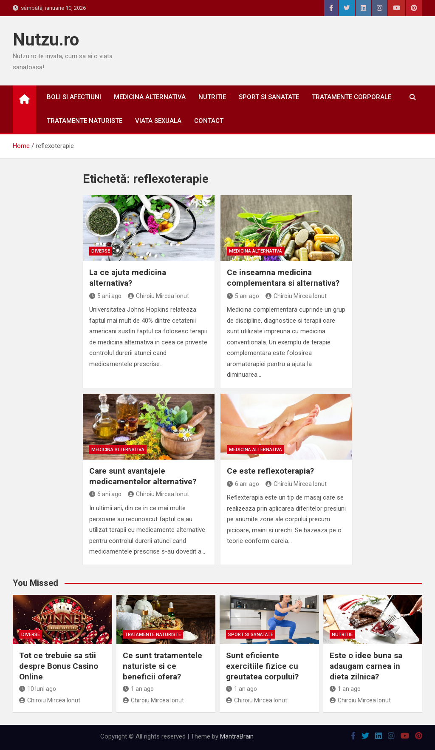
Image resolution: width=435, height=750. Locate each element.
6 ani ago (105, 494)
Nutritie (212, 97)
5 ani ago (105, 296)
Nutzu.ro (46, 40)
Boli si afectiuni (74, 97)
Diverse (100, 251)
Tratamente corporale (351, 97)
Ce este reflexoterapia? (270, 471)
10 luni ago (37, 688)
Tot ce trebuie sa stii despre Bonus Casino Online (58, 666)
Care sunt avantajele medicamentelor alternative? (142, 476)
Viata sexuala (158, 121)
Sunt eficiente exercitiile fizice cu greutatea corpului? (262, 666)
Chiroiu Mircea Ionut (158, 296)
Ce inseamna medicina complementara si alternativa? (283, 277)
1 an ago (138, 688)
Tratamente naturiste (84, 121)
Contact (208, 121)
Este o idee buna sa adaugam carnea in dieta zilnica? (366, 666)
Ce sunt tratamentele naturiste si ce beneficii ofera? (162, 666)
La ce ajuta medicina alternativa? (127, 277)
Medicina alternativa (150, 97)
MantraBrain (237, 736)
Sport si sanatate (269, 97)
